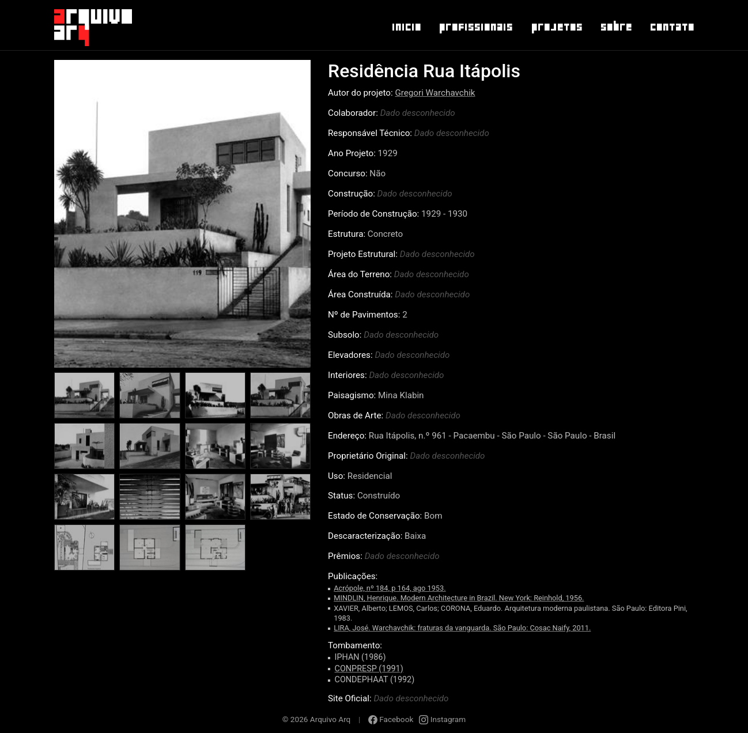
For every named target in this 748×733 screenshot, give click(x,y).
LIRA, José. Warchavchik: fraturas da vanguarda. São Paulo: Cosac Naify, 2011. (462, 628)
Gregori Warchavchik (435, 93)
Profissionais (475, 27)
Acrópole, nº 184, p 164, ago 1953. (389, 588)
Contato (671, 27)
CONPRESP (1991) (369, 669)
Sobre (616, 27)
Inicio (406, 27)
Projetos (556, 27)
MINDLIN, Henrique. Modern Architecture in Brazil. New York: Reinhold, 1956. (459, 598)
